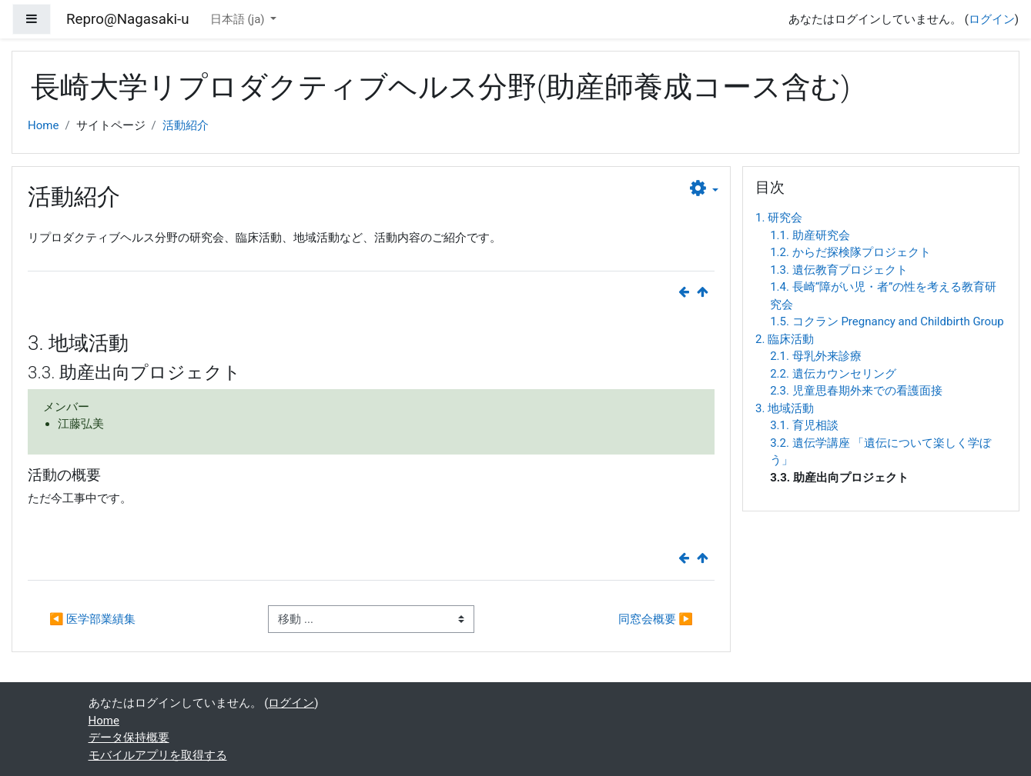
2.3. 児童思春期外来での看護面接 (856, 391)
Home (43, 125)
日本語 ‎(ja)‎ (239, 19)
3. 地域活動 (784, 408)
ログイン (992, 19)
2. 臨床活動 (784, 339)
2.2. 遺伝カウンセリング (833, 374)
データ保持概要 (129, 737)
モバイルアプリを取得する (158, 755)
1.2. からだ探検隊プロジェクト (850, 252)
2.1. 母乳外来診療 (816, 356)
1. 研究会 (778, 218)
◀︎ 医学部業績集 (92, 619)
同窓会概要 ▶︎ (655, 619)
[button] (704, 189)
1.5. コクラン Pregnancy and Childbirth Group (887, 321)
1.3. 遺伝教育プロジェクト (839, 270)
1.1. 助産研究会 (810, 235)
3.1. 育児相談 (804, 425)
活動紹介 (185, 125)
